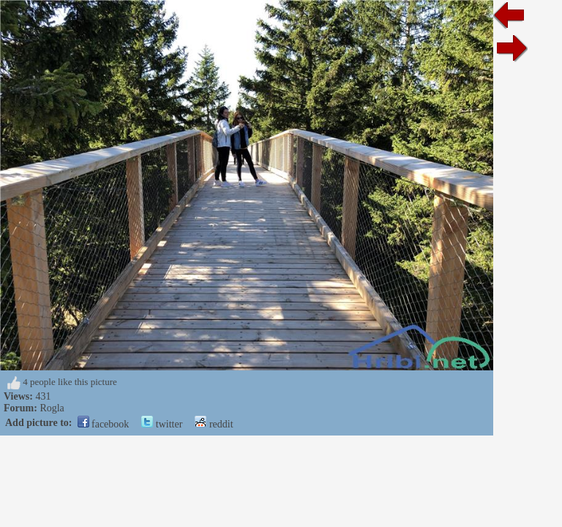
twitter (161, 424)
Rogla (52, 408)
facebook (104, 424)
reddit (214, 424)
